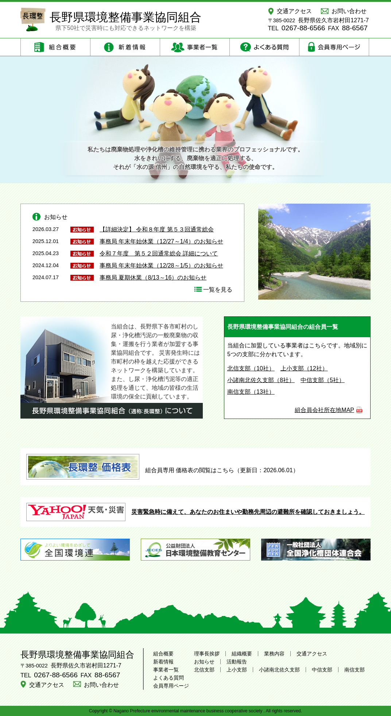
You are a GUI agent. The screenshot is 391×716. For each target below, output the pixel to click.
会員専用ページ (171, 686)
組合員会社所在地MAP (324, 410)
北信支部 (204, 670)
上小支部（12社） (304, 368)
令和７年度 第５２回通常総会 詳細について (159, 253)
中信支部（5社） (323, 380)
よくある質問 (168, 678)
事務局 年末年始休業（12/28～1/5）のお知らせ (161, 265)
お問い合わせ (349, 11)
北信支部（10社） (251, 368)
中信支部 (322, 670)
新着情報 (163, 662)
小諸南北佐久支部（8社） (261, 380)
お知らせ (204, 662)
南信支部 (354, 670)
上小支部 (237, 670)
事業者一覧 (166, 670)
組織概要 (242, 654)
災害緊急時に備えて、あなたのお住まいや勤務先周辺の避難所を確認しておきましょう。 (195, 512)
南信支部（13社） (251, 392)
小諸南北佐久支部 (279, 670)
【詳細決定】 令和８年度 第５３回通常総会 (157, 229)
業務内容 (274, 654)
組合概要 (163, 654)
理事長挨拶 (207, 654)
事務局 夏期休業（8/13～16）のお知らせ (153, 277)
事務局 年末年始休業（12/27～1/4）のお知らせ (161, 241)
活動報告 (237, 662)
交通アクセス (294, 11)
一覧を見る (217, 289)
